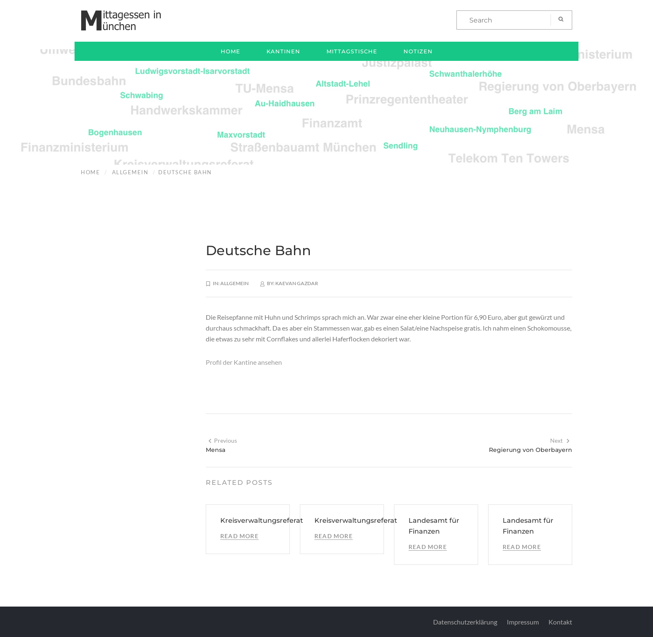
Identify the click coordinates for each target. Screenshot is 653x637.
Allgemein (130, 172)
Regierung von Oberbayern (530, 450)
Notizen (418, 51)
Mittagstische (351, 51)
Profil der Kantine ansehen (244, 362)
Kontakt (560, 622)
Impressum (523, 622)
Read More (239, 535)
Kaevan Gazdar (296, 283)
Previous (222, 440)
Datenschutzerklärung (465, 622)
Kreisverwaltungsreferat (261, 520)
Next (560, 440)
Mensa (215, 450)
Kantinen (283, 51)
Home (230, 51)
